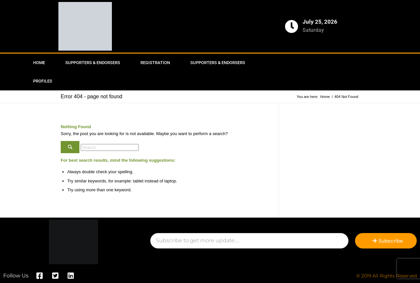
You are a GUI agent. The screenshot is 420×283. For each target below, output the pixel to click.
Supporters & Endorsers (92, 62)
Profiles (42, 81)
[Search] (110, 147)
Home (39, 62)
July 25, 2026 (320, 21)
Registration (155, 62)
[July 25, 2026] (291, 26)
